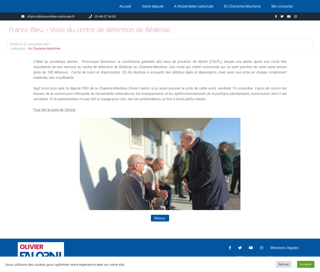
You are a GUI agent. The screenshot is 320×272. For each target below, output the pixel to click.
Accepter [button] (306, 264)
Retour (160, 218)
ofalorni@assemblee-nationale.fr (51, 16)
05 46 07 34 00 (105, 16)
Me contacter (282, 6)
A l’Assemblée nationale (193, 6)
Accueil (125, 6)
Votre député (153, 6)
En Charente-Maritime (242, 6)
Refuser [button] (284, 264)
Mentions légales (284, 247)
